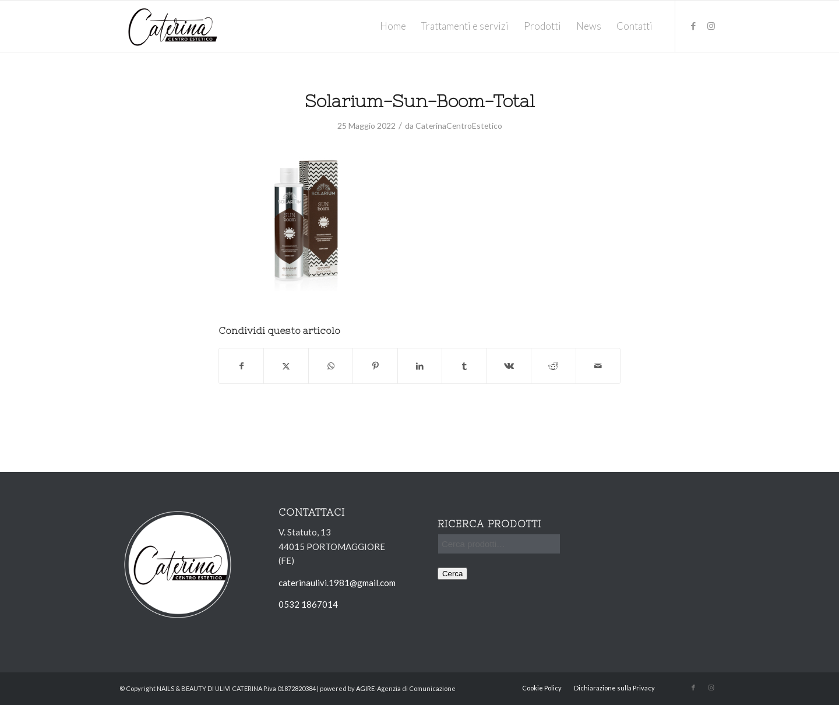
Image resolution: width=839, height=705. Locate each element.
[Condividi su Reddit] (553, 365)
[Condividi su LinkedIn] (420, 365)
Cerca (452, 573)
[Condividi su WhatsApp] (330, 365)
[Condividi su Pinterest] (375, 365)
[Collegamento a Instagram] (711, 25)
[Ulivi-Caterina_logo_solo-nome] (172, 26)
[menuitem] (393, 26)
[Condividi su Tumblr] (464, 365)
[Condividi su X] (286, 365)
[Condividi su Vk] (509, 365)
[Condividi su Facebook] (241, 365)
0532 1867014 (308, 604)
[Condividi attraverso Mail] (598, 365)
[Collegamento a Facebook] (693, 25)
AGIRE (365, 688)
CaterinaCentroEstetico (458, 126)
